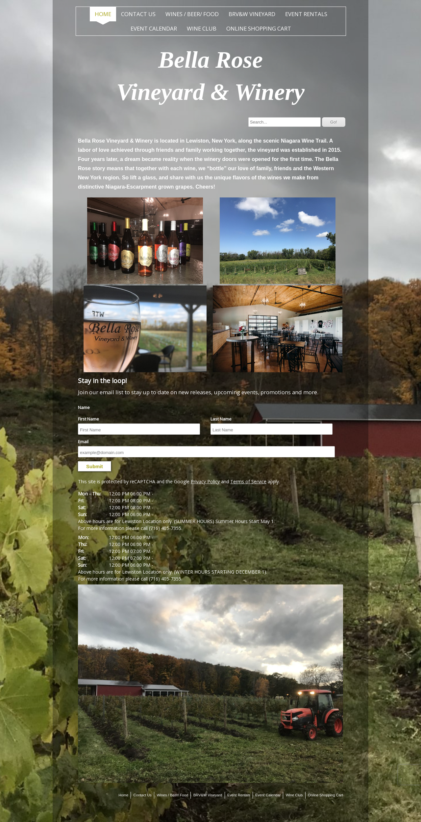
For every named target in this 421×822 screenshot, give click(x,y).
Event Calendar (154, 28)
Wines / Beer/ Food (192, 14)
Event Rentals (306, 14)
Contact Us (138, 14)
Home (103, 14)
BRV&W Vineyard (252, 14)
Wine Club (201, 28)
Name (84, 407)
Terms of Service (248, 481)
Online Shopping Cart (258, 28)
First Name (88, 419)
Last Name (221, 419)
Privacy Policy (205, 481)
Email (83, 442)
